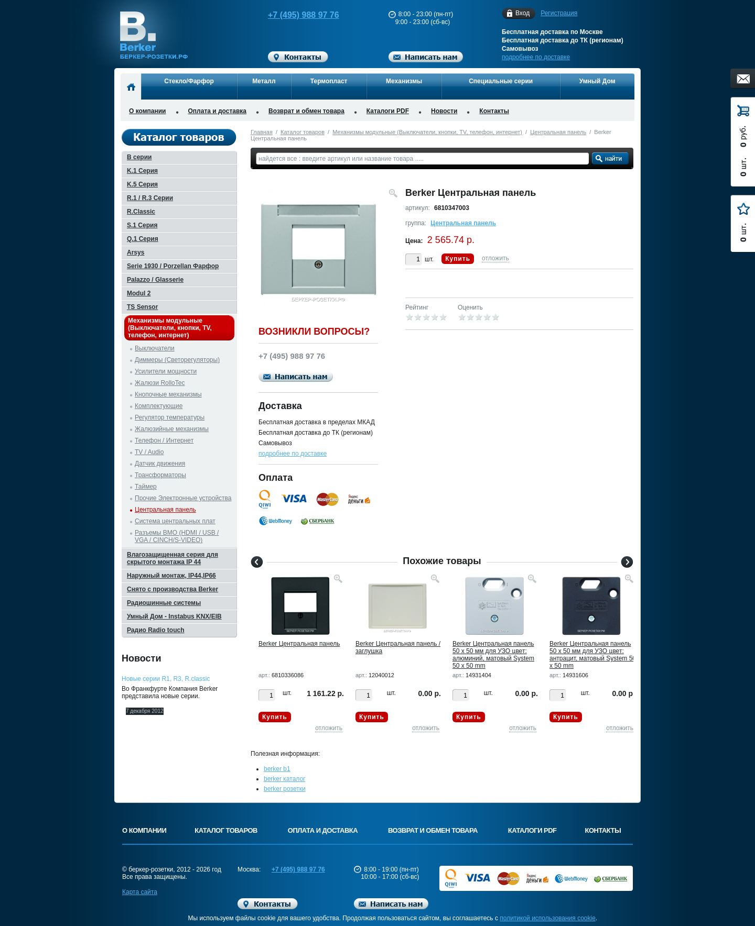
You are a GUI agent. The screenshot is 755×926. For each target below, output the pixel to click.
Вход (522, 13)
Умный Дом (597, 81)
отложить (495, 258)
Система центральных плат (175, 521)
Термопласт (329, 81)
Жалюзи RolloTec (160, 383)
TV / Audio (149, 452)
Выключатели (155, 348)
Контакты (494, 111)
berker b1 (277, 769)
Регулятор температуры (169, 417)
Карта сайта (139, 892)
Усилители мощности (166, 371)
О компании (147, 111)
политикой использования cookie (548, 918)
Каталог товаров (303, 132)
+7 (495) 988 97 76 (293, 14)
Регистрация (559, 13)
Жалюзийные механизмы (172, 429)
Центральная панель (558, 132)
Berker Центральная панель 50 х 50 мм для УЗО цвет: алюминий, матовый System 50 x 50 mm (493, 654)
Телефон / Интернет (164, 440)
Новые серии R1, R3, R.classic (166, 678)
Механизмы (404, 81)
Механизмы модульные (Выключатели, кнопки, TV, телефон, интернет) (427, 132)
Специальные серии (501, 81)
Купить (457, 258)
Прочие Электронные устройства (183, 498)
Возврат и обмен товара (306, 111)
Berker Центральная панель (299, 643)
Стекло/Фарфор (189, 81)
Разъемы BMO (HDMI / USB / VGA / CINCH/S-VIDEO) (177, 536)
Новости (444, 111)
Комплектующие (158, 406)
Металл (263, 81)
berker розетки (285, 788)
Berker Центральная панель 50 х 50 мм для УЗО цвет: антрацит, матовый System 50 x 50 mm (592, 654)
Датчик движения (160, 463)
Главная (262, 132)
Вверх (673, 893)
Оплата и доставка (217, 111)
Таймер (146, 486)
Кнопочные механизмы (168, 394)
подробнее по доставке (536, 57)
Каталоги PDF (387, 111)
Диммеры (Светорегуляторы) (177, 359)
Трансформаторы (160, 475)
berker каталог (285, 778)
